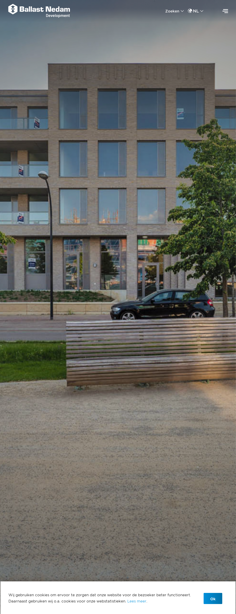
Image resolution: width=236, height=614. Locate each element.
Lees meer (136, 601)
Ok (213, 598)
